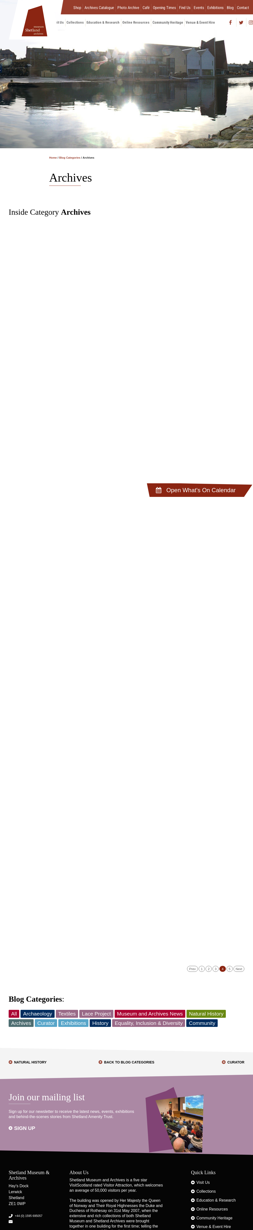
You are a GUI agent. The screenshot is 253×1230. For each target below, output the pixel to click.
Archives (21, 1023)
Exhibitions (215, 7)
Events (199, 7)
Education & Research (103, 22)
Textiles (67, 1014)
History (100, 1023)
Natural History (206, 1014)
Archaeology (37, 1014)
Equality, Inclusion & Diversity (149, 1023)
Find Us (184, 7)
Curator (46, 1023)
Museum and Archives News (150, 1014)
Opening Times (164, 7)
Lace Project (96, 1014)
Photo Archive (128, 7)
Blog (230, 7)
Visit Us (203, 1182)
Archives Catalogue (99, 7)
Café (146, 7)
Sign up (24, 1128)
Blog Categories (69, 157)
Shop (77, 7)
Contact (243, 7)
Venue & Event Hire (200, 22)
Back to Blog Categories (129, 1062)
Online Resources (136, 22)
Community (202, 1023)
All (14, 1014)
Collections (75, 22)
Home (53, 157)
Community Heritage (167, 22)
